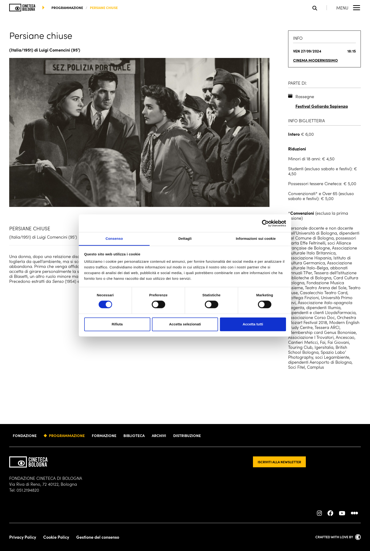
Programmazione (67, 435)
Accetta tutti (253, 324)
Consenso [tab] (114, 238)
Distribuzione (187, 435)
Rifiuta (117, 324)
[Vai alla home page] (22, 7)
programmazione (67, 7)
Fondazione (25, 435)
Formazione (104, 435)
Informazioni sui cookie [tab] (256, 238)
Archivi (159, 435)
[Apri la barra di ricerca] (319, 7)
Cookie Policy (56, 537)
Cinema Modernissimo (315, 60)
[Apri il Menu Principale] (348, 7)
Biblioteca (134, 435)
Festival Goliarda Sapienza (321, 106)
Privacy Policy (22, 537)
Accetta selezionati (185, 324)
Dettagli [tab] (185, 238)
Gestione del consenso (97, 537)
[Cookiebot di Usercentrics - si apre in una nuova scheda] (265, 223)
